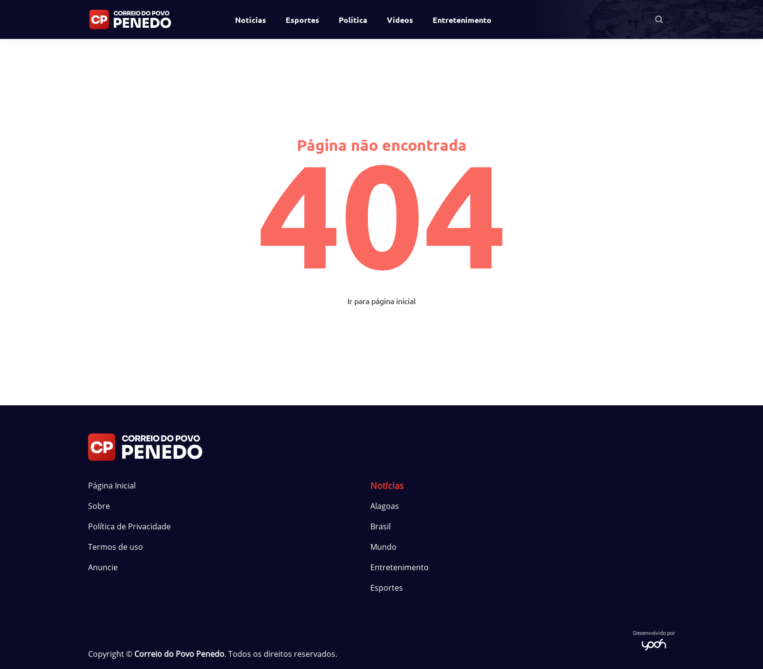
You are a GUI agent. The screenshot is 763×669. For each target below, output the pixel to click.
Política (353, 20)
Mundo (383, 547)
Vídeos (400, 20)
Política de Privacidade (129, 526)
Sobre (99, 506)
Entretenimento (462, 20)
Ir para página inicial (381, 301)
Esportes (302, 20)
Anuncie (103, 567)
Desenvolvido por (654, 640)
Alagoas (384, 506)
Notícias (250, 20)
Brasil (380, 526)
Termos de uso (115, 547)
